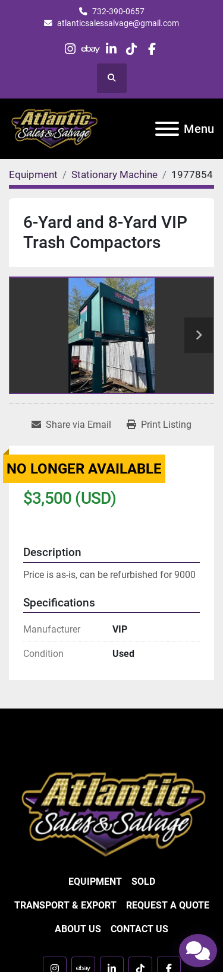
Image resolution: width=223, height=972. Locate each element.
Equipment (95, 881)
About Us (78, 929)
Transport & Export (65, 905)
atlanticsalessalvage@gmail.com (118, 23)
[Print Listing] (159, 425)
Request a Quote (167, 905)
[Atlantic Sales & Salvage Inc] (111, 813)
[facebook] (152, 49)
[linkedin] (111, 49)
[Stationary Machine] (114, 174)
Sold (143, 881)
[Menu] (167, 129)
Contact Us (139, 929)
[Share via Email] (71, 425)
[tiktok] (132, 49)
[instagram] (70, 49)
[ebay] (90, 49)
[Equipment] (33, 174)
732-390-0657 (118, 11)
